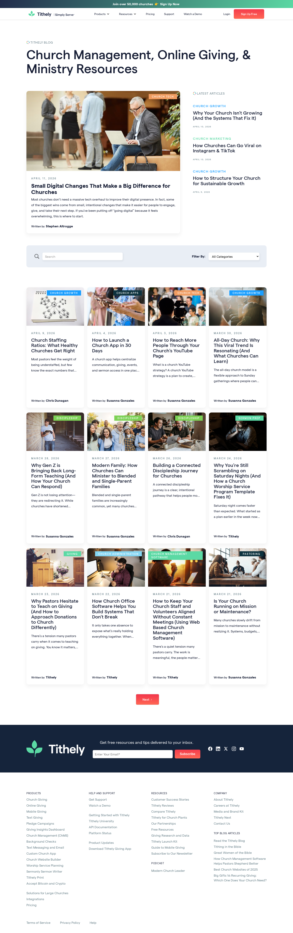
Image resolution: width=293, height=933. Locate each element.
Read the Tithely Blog (229, 840)
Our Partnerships (163, 823)
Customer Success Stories (170, 799)
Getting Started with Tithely (109, 815)
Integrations (35, 899)
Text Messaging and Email (45, 847)
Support (169, 14)
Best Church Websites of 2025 (236, 869)
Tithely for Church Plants (169, 817)
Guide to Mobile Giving (168, 847)
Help (93, 922)
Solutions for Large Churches (47, 893)
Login (226, 14)
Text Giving (34, 817)
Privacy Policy (70, 922)
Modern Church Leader (168, 870)
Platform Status (100, 833)
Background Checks (41, 841)
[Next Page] (147, 699)
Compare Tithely (163, 811)
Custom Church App (41, 853)
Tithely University (101, 821)
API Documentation (103, 827)
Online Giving (36, 805)
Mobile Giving (36, 811)
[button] (102, 14)
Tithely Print (35, 877)
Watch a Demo (193, 14)
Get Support (98, 799)
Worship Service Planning (44, 865)
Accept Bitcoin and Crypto (45, 883)
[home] (51, 14)
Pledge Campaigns (40, 823)
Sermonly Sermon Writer (44, 871)
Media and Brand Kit (229, 811)
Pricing (150, 14)
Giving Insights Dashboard (45, 829)
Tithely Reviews (162, 805)
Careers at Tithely (227, 805)
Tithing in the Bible (227, 846)
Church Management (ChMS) (47, 835)
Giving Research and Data (170, 835)
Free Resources (162, 829)
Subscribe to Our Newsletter (172, 853)
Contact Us (222, 823)
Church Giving (36, 799)
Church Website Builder (43, 859)
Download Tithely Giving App (110, 848)
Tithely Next (222, 817)
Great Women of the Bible (233, 852)
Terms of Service (38, 922)
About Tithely (223, 799)
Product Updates (101, 842)
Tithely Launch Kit (164, 841)
